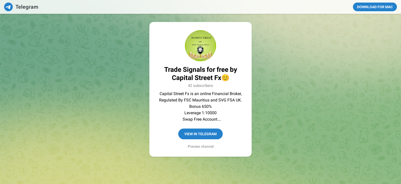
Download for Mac (375, 7)
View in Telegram (200, 134)
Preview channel (201, 146)
